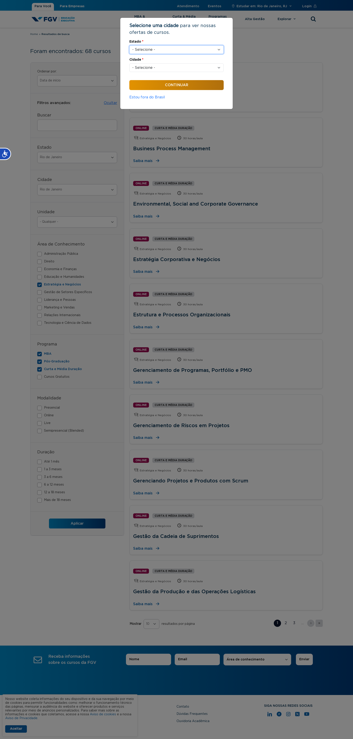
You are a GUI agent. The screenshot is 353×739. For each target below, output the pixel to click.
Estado (136, 41)
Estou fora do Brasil (147, 97)
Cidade (136, 59)
